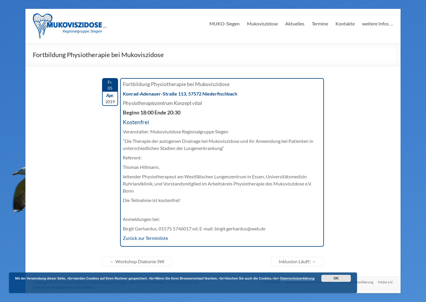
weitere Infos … (377, 23)
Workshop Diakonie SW (137, 261)
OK (336, 278)
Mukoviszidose (262, 23)
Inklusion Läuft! (297, 261)
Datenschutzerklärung (297, 278)
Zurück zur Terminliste (145, 238)
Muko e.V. (385, 282)
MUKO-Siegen (224, 23)
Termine (320, 23)
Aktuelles (294, 23)
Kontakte (345, 23)
